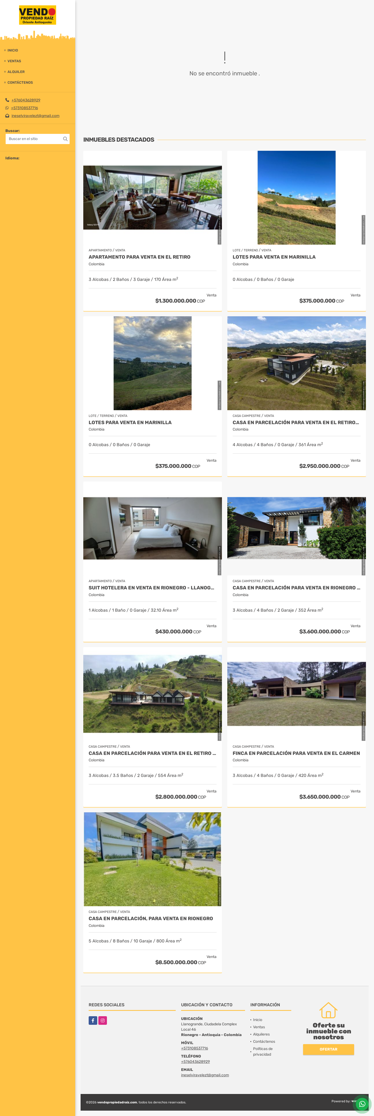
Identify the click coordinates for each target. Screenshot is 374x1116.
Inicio (13, 50)
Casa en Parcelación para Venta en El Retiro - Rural (153, 753)
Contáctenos (20, 82)
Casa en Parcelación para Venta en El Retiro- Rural (297, 422)
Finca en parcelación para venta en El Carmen (296, 753)
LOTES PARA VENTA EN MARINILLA (274, 257)
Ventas (14, 61)
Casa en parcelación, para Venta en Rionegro (151, 919)
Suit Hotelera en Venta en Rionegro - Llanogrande (153, 588)
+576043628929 (26, 100)
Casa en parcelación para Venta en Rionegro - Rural (297, 588)
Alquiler (16, 72)
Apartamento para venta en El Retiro (139, 257)
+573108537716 (24, 108)
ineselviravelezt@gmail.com (35, 115)
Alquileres (261, 1034)
